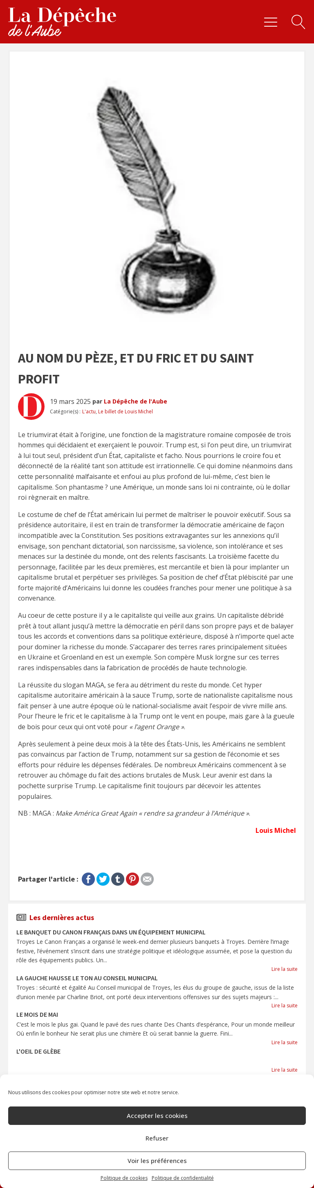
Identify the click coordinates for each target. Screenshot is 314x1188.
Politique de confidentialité (183, 1177)
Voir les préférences (157, 1160)
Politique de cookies (124, 1177)
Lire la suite (284, 969)
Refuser (157, 1138)
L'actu (89, 411)
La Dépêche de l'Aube (135, 401)
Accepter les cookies (157, 1115)
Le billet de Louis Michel (125, 411)
